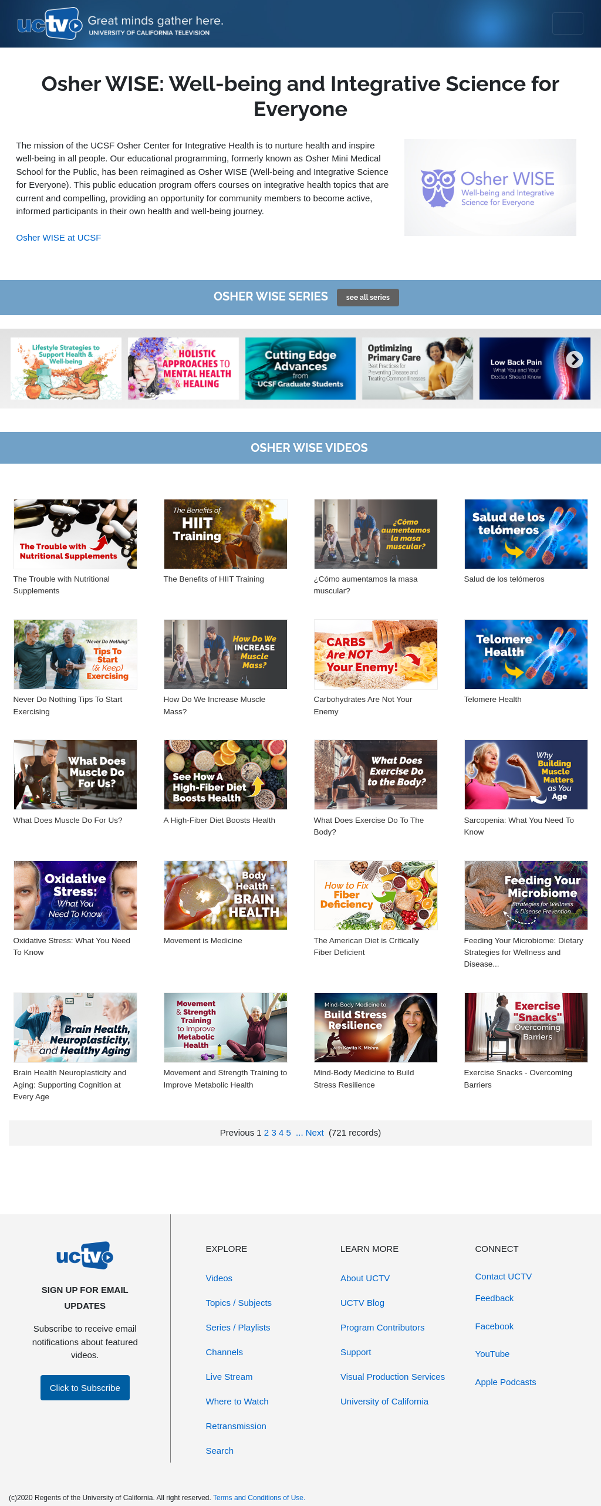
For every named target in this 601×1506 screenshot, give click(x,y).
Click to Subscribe (85, 1388)
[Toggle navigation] (567, 23)
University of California (384, 1401)
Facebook (494, 1326)
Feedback (494, 1298)
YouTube (492, 1354)
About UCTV (365, 1278)
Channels (224, 1352)
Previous (237, 1132)
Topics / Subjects (239, 1303)
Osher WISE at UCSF (59, 237)
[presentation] (26, 368)
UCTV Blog (362, 1303)
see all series (368, 297)
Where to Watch (237, 1401)
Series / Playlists (238, 1327)
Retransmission (236, 1426)
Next (315, 1132)
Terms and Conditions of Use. (259, 1498)
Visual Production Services (392, 1377)
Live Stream (229, 1377)
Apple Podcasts (505, 1382)
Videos (219, 1278)
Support (356, 1352)
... (299, 1132)
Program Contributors (382, 1327)
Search (220, 1451)
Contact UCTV (503, 1276)
